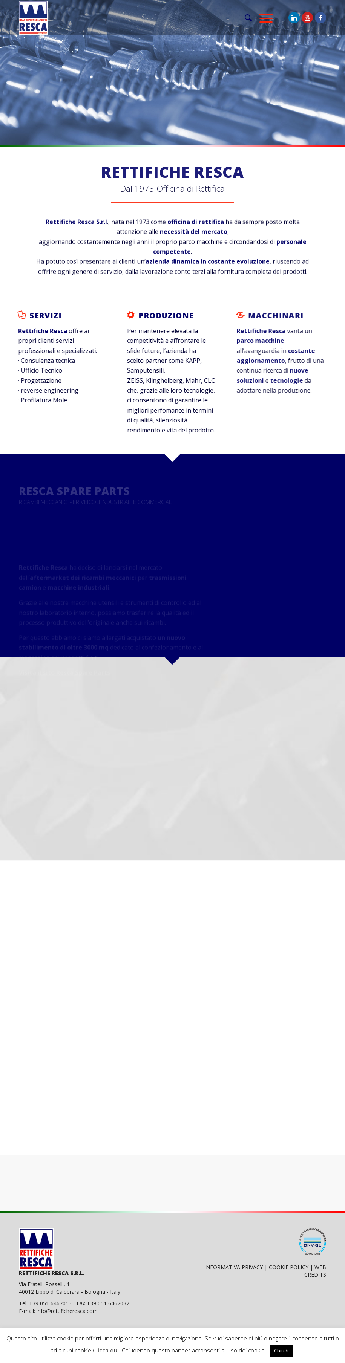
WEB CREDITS (315, 1271)
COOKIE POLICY (288, 1267)
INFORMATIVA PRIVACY (233, 1267)
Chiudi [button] (281, 1350)
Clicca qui (106, 1350)
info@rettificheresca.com (67, 1310)
